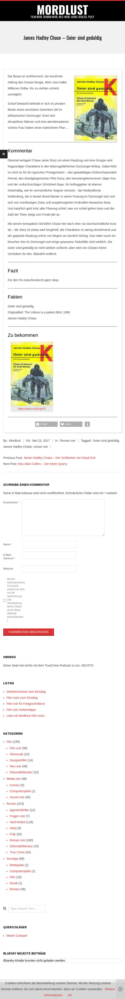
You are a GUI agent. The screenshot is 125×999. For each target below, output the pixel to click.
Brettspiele (17, 865)
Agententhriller (19, 810)
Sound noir (17, 797)
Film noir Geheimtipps (21, 709)
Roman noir (67, 440)
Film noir (15, 748)
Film (9, 741)
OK (70, 995)
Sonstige (12, 858)
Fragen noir (17, 816)
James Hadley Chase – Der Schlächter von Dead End (59, 458)
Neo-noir (15, 766)
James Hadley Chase (17, 446)
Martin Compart (16, 935)
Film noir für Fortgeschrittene (25, 703)
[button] (46, 424)
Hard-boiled (17, 822)
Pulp (13, 834)
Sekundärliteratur (21, 772)
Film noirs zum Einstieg (22, 697)
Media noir (13, 778)
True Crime (17, 852)
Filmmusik (16, 754)
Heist (13, 828)
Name (7, 544)
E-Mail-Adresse (9, 556)
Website (8, 568)
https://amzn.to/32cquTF (32, 408)
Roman (11, 803)
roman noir (41, 446)
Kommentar (11, 502)
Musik (14, 883)
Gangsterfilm (18, 760)
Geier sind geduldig (106, 440)
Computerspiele (20, 791)
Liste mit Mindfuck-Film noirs (25, 715)
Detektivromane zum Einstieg (26, 691)
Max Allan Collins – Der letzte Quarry (42, 464)
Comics (15, 785)
